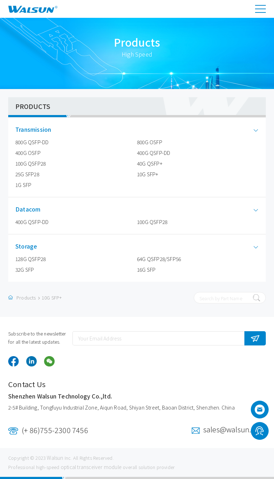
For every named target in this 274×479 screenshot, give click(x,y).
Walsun (55, 457)
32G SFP (24, 269)
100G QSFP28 (30, 163)
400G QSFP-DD (153, 152)
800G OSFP (149, 142)
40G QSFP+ (149, 163)
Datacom (33, 209)
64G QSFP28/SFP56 (159, 258)
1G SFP (23, 184)
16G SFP (146, 269)
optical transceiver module (91, 466)
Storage (31, 246)
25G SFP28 (27, 174)
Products (26, 297)
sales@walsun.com (234, 429)
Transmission (38, 129)
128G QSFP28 (30, 258)
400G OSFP (28, 152)
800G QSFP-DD (32, 142)
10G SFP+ (147, 174)
